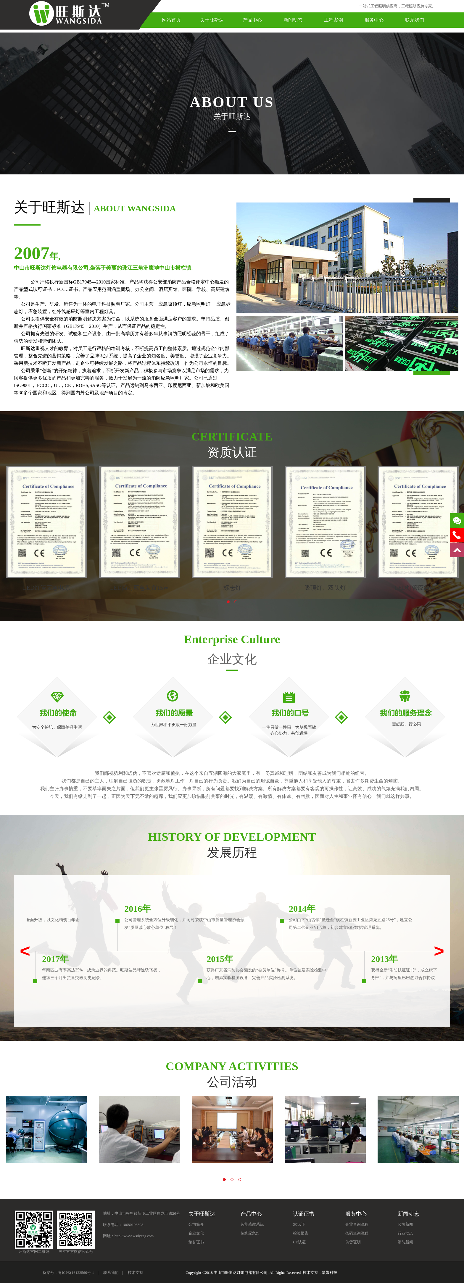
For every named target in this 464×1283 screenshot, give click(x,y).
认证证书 (303, 1214)
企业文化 (196, 1233)
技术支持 (135, 1272)
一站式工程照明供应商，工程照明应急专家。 (397, 6)
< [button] (25, 951)
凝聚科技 (329, 1272)
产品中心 (252, 19)
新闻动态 (292, 19)
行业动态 (405, 1233)
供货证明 (353, 1242)
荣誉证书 (196, 1242)
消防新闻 (405, 1242)
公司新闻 (405, 1224)
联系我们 (414, 19)
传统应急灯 (250, 1233)
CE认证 (299, 1242)
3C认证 (299, 1224)
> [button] (439, 951)
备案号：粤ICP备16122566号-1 (68, 1272)
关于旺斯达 (212, 19)
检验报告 (300, 1233)
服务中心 (374, 19)
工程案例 (333, 19)
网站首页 (171, 19)
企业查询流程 (356, 1224)
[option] (46, 528)
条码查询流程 (356, 1233)
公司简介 (196, 1224)
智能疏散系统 (252, 1224)
